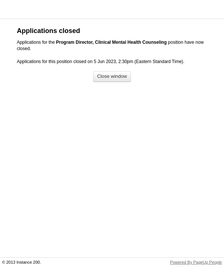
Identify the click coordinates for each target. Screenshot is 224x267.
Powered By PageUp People (196, 262)
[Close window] (112, 76)
